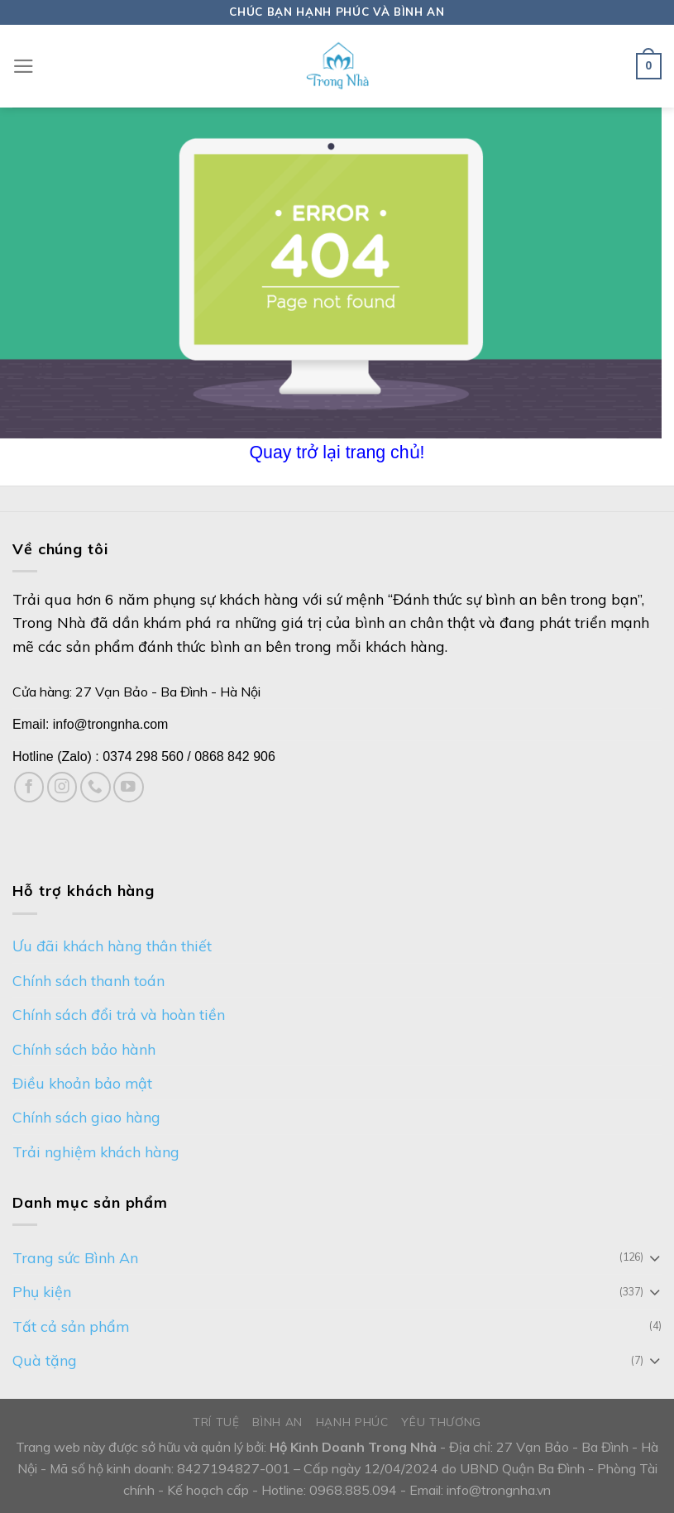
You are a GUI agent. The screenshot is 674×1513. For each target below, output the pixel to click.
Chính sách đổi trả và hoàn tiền (118, 1014)
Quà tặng (44, 1360)
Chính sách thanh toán (88, 980)
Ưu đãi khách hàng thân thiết (112, 945)
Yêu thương (441, 1422)
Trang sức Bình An (75, 1257)
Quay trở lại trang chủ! (337, 452)
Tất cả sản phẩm (70, 1326)
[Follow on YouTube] (128, 787)
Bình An (277, 1422)
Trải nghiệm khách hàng (95, 1151)
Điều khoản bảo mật (82, 1083)
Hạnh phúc (352, 1422)
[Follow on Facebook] (29, 787)
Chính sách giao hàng (86, 1117)
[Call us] (95, 787)
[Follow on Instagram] (62, 787)
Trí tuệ (216, 1422)
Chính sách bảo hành (83, 1049)
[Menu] (23, 66)
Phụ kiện (41, 1291)
